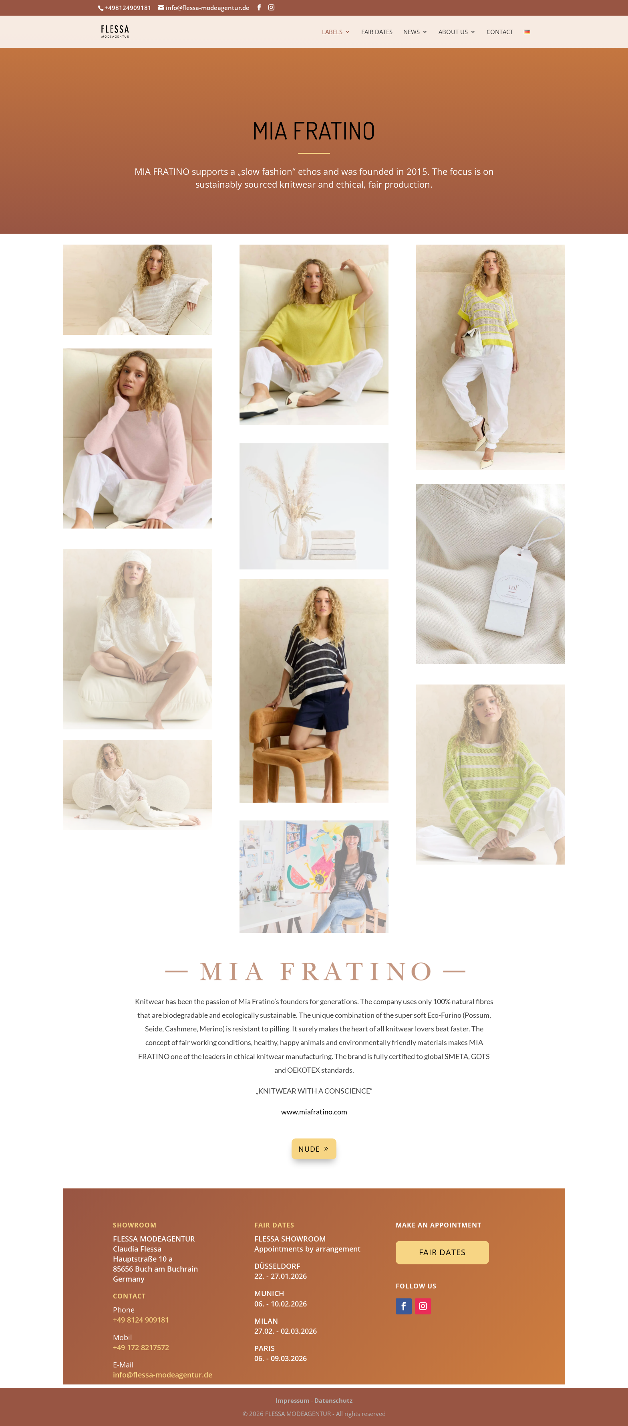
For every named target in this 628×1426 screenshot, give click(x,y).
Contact (500, 32)
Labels (332, 32)
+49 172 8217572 (141, 1344)
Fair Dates (376, 32)
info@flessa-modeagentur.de (162, 1371)
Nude (309, 1149)
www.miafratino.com (314, 1111)
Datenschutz (333, 1400)
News (411, 32)
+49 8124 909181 (141, 1316)
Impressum (293, 1400)
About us (453, 32)
